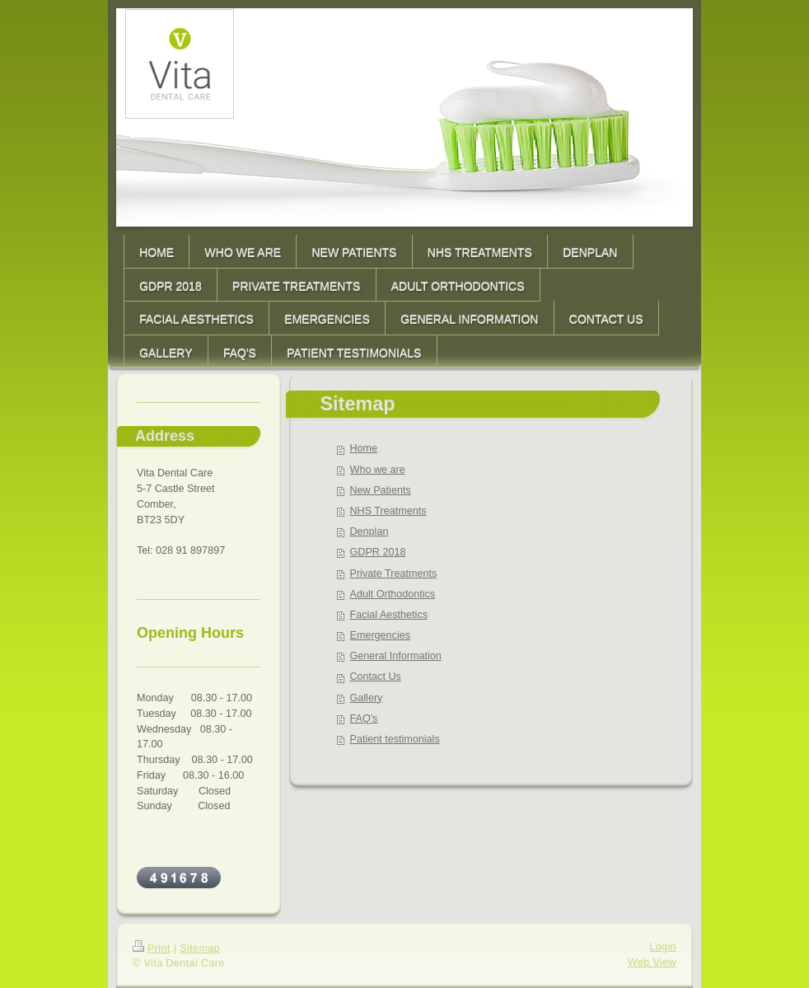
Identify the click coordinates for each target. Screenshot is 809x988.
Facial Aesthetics (389, 614)
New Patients (380, 490)
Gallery (366, 698)
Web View (652, 962)
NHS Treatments (388, 511)
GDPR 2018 (378, 552)
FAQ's (364, 718)
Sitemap (200, 948)
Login (662, 947)
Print (152, 948)
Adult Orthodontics (393, 594)
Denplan (369, 531)
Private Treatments (393, 573)
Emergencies (380, 635)
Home (364, 448)
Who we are (377, 469)
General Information (396, 656)
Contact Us (375, 676)
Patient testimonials (395, 739)
